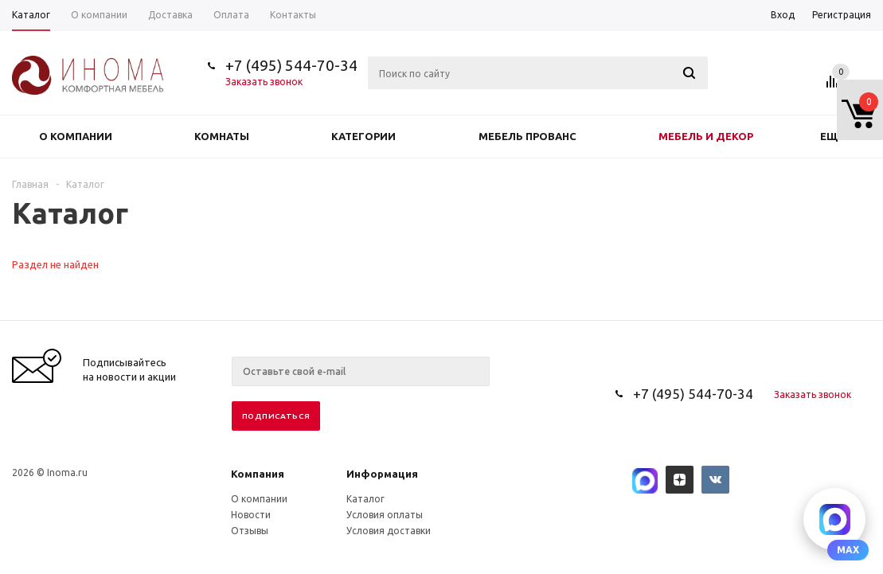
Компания (257, 473)
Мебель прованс (527, 136)
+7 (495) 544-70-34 (291, 65)
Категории (363, 136)
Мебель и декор (705, 136)
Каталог (365, 499)
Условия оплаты (384, 515)
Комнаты (221, 136)
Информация (382, 473)
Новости (251, 515)
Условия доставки (388, 530)
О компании (75, 136)
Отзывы (249, 530)
